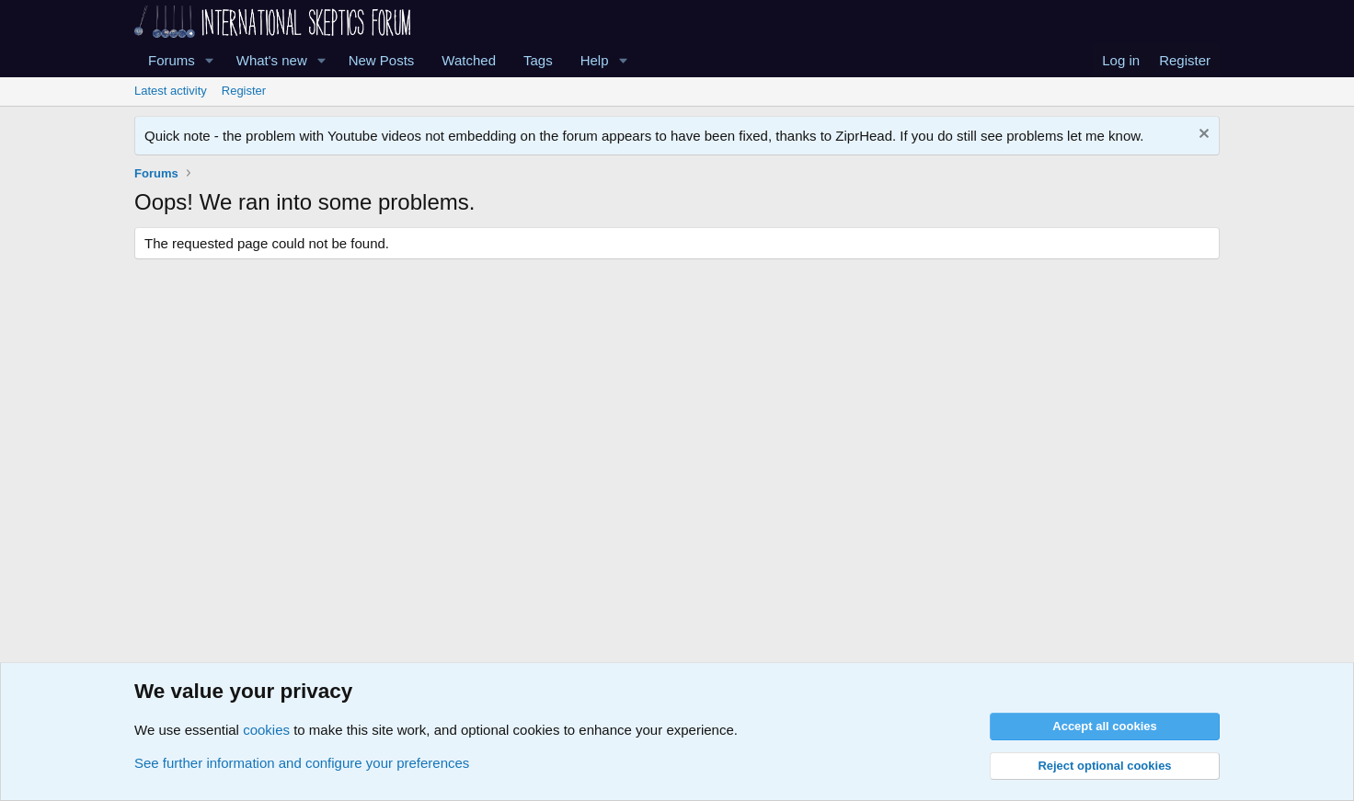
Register (244, 90)
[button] (210, 60)
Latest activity (170, 90)
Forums (171, 60)
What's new (271, 60)
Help (594, 60)
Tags (538, 60)
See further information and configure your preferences (301, 763)
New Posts (382, 60)
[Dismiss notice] (1202, 135)
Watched (469, 60)
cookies (266, 730)
